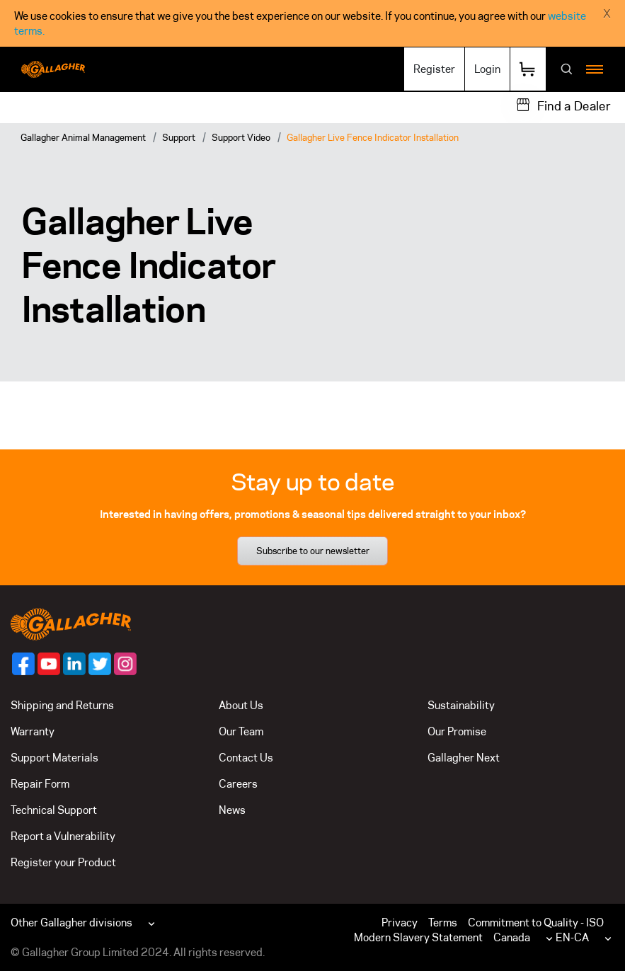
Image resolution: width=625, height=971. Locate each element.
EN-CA (572, 937)
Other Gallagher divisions (71, 922)
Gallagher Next (464, 757)
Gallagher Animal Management (83, 137)
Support (178, 137)
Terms (442, 922)
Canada (511, 937)
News (232, 810)
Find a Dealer (574, 106)
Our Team (241, 731)
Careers (238, 783)
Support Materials (54, 757)
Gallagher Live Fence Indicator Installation (373, 137)
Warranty (33, 731)
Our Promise (457, 731)
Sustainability (461, 705)
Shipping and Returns (62, 705)
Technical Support (54, 810)
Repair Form (40, 783)
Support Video (241, 137)
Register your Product (63, 862)
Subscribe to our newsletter (312, 550)
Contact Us (246, 757)
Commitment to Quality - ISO (536, 922)
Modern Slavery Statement (418, 937)
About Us (241, 705)
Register (434, 69)
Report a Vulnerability (63, 836)
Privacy (400, 922)
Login (487, 69)
